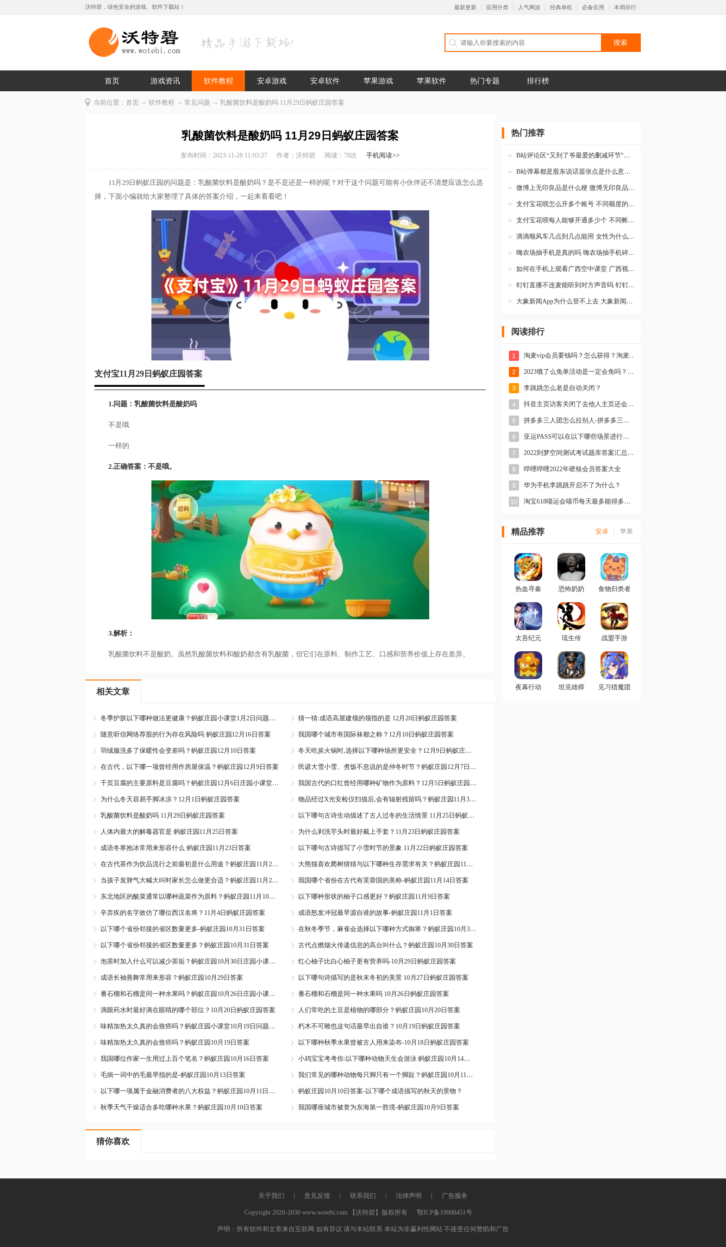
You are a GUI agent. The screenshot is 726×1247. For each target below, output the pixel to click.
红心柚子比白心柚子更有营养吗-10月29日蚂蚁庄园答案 (377, 961)
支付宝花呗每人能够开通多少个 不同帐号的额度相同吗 (575, 220)
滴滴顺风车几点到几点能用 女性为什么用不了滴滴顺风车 (575, 236)
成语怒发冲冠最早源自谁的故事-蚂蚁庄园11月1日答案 (375, 912)
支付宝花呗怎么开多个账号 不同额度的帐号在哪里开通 (575, 204)
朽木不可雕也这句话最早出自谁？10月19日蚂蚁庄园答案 (379, 1026)
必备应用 (593, 7)
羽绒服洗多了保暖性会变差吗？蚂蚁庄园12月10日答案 (178, 750)
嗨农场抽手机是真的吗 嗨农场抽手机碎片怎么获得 (575, 252)
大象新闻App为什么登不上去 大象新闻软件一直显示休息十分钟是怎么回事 (575, 301)
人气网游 (529, 7)
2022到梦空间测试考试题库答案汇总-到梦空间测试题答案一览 (580, 452)
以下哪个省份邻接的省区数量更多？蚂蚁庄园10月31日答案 (184, 945)
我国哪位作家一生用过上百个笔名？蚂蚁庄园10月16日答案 (184, 1058)
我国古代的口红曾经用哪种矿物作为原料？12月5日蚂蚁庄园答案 (387, 783)
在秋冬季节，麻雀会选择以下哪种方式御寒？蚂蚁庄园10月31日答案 (387, 929)
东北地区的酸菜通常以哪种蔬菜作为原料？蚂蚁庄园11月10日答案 (189, 896)
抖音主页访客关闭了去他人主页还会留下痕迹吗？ (580, 404)
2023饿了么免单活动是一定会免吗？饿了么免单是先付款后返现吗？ (580, 371)
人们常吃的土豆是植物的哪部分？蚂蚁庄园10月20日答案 (379, 1010)
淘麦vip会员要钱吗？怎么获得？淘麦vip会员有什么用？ (580, 355)
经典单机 (561, 7)
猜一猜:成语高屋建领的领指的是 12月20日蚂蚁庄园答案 (377, 718)
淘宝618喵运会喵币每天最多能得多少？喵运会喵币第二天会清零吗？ (580, 501)
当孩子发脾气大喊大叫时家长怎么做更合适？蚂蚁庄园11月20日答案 (189, 880)
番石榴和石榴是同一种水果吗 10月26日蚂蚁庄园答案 (373, 993)
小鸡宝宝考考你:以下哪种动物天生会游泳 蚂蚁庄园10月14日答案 (387, 1058)
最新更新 (465, 7)
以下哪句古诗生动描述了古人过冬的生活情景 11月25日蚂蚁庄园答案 (387, 815)
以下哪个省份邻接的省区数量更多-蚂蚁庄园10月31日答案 (182, 929)
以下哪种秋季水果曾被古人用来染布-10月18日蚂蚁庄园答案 (383, 1042)
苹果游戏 (378, 81)
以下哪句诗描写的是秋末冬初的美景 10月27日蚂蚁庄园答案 (383, 977)
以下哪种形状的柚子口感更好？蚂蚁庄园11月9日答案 (374, 896)
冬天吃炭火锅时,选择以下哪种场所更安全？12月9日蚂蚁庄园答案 (387, 750)
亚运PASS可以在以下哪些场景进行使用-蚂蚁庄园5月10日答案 (580, 436)
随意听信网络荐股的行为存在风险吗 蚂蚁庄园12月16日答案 (185, 734)
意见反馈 (317, 1195)
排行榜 (538, 81)
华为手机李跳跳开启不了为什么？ (572, 485)
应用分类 (497, 7)
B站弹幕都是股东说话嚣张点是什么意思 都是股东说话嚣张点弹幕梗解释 (575, 171)
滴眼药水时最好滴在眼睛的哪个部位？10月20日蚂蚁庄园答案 (187, 1010)
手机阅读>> (383, 155)
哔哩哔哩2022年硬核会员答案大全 (572, 469)
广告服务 (455, 1195)
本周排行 (625, 7)
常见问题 (197, 102)
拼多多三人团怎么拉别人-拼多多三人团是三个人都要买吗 (580, 420)
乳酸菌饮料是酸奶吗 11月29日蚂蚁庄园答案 (162, 815)
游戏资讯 (165, 81)
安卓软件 (325, 81)
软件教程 (218, 81)
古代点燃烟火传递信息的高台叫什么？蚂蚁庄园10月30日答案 (385, 945)
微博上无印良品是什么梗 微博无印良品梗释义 (575, 187)
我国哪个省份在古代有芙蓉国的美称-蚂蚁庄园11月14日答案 (383, 880)
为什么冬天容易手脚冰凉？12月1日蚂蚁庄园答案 (170, 799)
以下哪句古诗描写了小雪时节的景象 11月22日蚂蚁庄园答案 (383, 847)
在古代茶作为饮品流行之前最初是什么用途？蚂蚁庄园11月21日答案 (189, 864)
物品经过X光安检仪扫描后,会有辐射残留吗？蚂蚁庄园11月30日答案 (387, 799)
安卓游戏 (272, 81)
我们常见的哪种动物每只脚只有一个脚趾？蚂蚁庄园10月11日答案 (387, 1074)
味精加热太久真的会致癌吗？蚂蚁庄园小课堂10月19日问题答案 (189, 1026)
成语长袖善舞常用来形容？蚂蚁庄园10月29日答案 (171, 977)
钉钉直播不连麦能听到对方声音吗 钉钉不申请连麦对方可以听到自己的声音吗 (575, 285)
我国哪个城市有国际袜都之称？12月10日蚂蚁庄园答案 (376, 734)
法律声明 (409, 1195)
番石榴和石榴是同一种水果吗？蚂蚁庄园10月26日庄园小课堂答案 (189, 993)
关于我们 (271, 1195)
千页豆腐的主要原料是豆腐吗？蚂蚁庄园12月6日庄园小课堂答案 (189, 783)
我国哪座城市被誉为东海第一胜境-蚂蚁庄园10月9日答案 (378, 1107)
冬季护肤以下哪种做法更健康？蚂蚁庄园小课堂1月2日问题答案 (189, 718)
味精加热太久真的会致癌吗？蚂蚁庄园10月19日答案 (175, 1042)
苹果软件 (431, 81)
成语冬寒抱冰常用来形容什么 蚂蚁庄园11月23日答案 (175, 847)
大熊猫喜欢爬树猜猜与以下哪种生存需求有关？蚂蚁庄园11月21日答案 (387, 864)
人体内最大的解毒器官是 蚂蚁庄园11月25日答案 (169, 831)
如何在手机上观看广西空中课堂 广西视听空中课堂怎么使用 (575, 268)
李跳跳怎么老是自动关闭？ (562, 387)
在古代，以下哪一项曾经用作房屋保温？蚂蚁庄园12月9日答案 (189, 766)
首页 (112, 81)
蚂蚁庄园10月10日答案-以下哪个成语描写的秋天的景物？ (380, 1091)
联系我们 (363, 1195)
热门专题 (485, 81)
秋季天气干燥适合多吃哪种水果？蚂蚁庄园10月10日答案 (181, 1107)
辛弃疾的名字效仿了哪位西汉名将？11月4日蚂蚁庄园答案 (182, 912)
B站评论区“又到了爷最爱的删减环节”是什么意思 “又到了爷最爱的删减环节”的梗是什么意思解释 (575, 155)
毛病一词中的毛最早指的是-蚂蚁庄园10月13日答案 (172, 1074)
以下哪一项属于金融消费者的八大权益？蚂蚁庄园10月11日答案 (189, 1091)
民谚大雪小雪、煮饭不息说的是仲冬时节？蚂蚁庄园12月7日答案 (387, 766)
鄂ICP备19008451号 (444, 1212)
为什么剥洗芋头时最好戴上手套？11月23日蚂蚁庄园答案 (379, 831)
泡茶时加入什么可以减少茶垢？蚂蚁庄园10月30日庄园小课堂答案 (189, 961)
